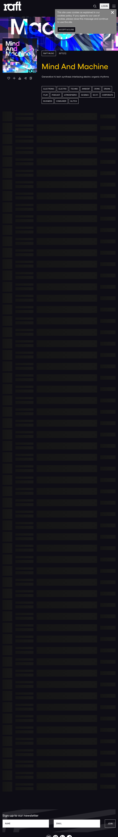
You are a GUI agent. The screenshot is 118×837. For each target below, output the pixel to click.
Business (47, 101)
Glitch (73, 101)
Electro (63, 89)
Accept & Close (66, 29)
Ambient (86, 89)
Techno (74, 89)
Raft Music (48, 53)
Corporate (107, 95)
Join (110, 823)
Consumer (61, 101)
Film (45, 95)
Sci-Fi (95, 95)
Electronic (48, 89)
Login (104, 6)
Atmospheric (70, 95)
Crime (97, 89)
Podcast (56, 95)
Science (85, 95)
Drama (107, 89)
